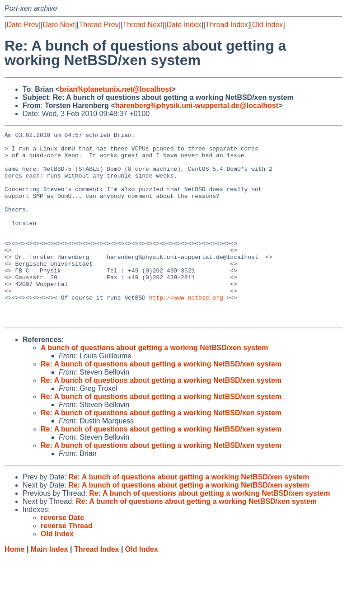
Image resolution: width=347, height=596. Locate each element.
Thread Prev (99, 24)
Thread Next (142, 24)
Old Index (267, 24)
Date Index (183, 24)
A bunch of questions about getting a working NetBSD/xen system (154, 386)
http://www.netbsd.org (186, 331)
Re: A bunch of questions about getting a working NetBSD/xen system (161, 402)
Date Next (58, 24)
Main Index (49, 587)
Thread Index (227, 24)
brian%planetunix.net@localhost (116, 89)
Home (14, 587)
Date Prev (22, 24)
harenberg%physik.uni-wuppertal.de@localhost (196, 105)
